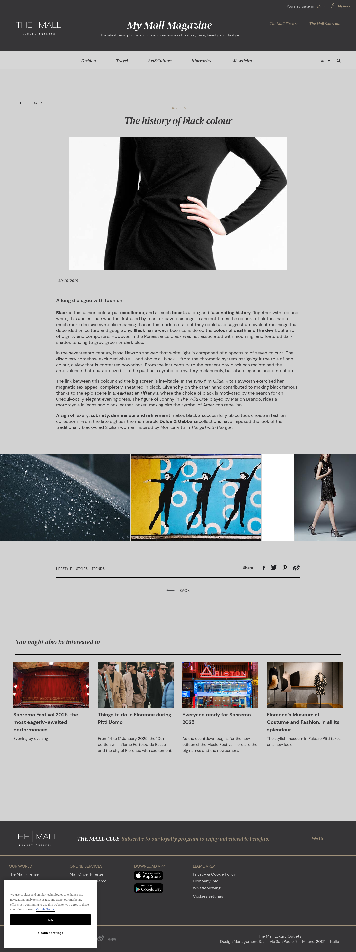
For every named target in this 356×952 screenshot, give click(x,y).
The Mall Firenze (24, 874)
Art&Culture (159, 61)
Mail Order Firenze (86, 874)
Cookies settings (208, 896)
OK (50, 919)
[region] (50, 914)
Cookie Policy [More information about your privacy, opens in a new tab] (45, 909)
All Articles (241, 61)
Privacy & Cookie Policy (214, 874)
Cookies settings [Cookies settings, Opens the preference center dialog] (50, 933)
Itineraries (201, 61)
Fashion (88, 61)
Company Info (205, 881)
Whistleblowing (207, 888)
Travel (122, 61)
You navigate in (300, 6)
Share (248, 567)
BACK (31, 103)
